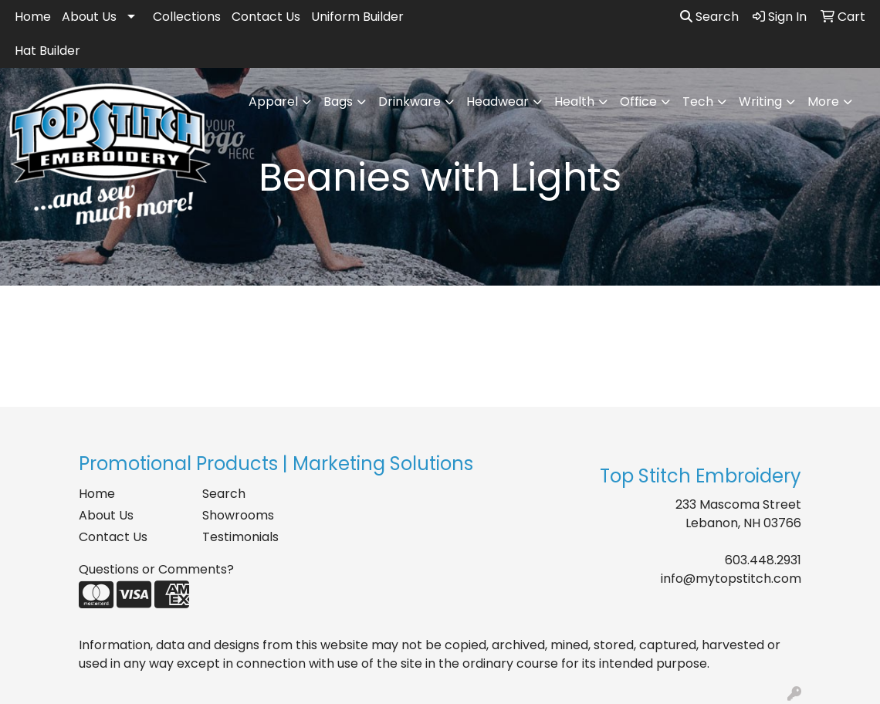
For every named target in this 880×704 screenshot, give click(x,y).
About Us (89, 16)
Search (709, 16)
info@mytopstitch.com (731, 578)
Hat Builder (47, 50)
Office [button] (638, 101)
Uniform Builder (357, 16)
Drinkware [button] (409, 101)
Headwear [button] (497, 101)
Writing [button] (760, 101)
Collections (187, 16)
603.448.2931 (763, 560)
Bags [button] (338, 101)
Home (33, 16)
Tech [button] (697, 101)
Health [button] (574, 101)
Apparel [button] (273, 101)
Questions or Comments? (156, 569)
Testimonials (240, 537)
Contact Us (266, 16)
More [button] (823, 101)
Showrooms (238, 515)
